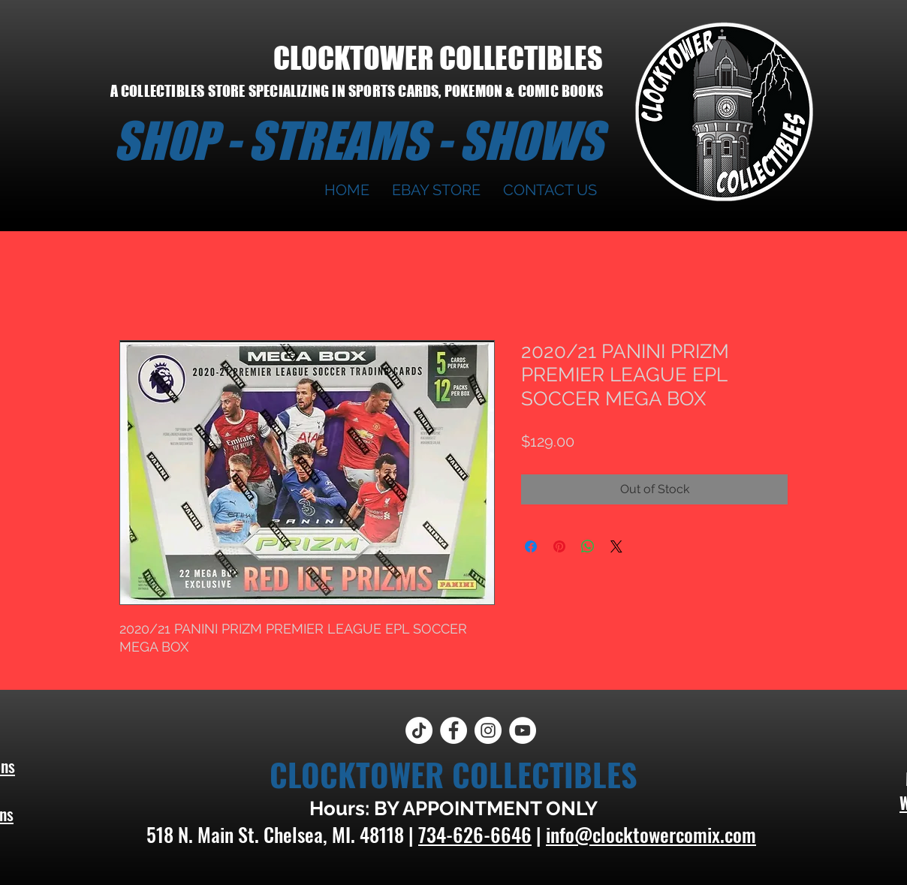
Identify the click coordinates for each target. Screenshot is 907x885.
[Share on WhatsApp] (588, 546)
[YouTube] (522, 730)
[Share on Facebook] (531, 546)
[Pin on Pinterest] (559, 546)
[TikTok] (418, 730)
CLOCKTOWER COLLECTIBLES (438, 58)
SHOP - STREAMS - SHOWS (358, 140)
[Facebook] (453, 730)
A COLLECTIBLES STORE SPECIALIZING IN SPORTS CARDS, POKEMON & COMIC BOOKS (356, 91)
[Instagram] (488, 730)
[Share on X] (616, 546)
